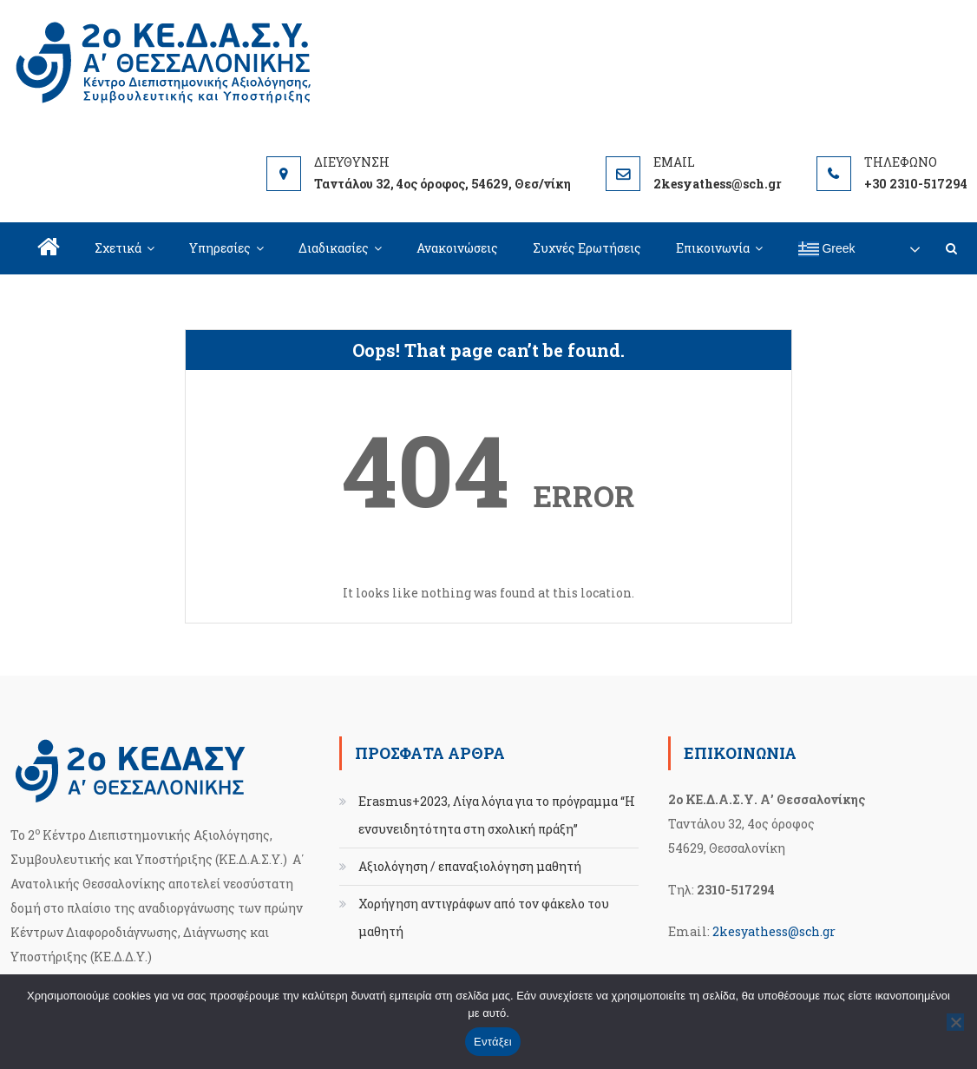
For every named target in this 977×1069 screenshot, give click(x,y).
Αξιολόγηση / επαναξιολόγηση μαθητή (469, 866)
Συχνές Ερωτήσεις (587, 248)
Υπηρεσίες (220, 248)
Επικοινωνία (713, 248)
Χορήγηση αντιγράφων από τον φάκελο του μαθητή (483, 917)
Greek (827, 249)
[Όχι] (955, 1022)
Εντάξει (493, 1041)
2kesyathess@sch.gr (774, 931)
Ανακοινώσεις (457, 248)
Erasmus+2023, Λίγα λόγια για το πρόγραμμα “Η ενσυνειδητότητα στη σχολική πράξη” (496, 815)
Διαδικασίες (333, 248)
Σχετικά (118, 248)
